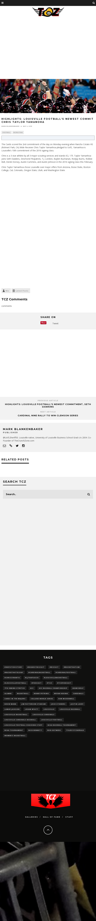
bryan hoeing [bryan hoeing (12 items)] (61, 693)
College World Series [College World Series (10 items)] (42, 699)
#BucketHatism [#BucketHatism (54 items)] (72, 667)
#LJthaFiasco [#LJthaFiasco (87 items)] (32, 678)
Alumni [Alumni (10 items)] (8, 693)
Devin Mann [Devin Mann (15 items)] (10, 704)
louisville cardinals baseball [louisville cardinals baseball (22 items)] (20, 720)
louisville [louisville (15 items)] (49, 709)
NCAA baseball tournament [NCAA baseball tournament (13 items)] (62, 725)
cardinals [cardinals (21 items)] (78, 693)
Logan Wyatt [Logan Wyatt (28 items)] (31, 709)
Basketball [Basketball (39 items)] (23, 693)
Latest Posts (22, 290)
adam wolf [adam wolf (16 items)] (78, 688)
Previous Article (48, 401)
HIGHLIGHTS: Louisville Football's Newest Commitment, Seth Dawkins (48, 405)
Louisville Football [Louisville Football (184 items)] (51, 720)
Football (7, 132)
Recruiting (18, 132)
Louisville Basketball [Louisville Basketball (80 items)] (16, 714)
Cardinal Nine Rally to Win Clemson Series (48, 415)
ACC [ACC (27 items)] (32, 688)
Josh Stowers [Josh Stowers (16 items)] (58, 704)
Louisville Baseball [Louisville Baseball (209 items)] (70, 709)
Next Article (48, 412)
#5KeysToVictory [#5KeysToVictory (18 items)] (13, 667)
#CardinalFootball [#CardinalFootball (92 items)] (66, 672)
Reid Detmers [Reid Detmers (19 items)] (54, 730)
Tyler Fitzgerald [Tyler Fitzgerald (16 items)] (75, 730)
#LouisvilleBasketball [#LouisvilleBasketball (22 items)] (55, 678)
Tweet (55, 323)
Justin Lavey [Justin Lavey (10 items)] (77, 704)
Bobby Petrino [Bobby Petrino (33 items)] (41, 693)
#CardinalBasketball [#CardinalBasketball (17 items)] (39, 672)
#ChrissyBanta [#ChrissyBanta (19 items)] (12, 678)
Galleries (31, 817)
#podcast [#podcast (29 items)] (37, 683)
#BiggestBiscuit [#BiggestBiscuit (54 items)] (35, 667)
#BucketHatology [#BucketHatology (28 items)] (14, 672)
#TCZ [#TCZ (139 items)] (49, 683)
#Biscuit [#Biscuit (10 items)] (54, 667)
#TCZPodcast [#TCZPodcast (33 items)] (64, 683)
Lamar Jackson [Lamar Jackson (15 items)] (12, 709)
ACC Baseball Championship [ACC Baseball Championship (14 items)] (53, 688)
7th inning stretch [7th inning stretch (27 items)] (15, 688)
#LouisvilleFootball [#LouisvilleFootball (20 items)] (15, 683)
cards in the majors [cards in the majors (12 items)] (15, 699)
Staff (69, 817)
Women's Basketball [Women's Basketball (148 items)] (15, 736)
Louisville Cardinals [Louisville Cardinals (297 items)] (43, 714)
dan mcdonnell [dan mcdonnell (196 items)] (66, 699)
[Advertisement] (27, 48)
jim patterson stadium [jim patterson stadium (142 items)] (34, 704)
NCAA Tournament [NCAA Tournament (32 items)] (14, 730)
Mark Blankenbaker (10, 126)
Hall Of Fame (51, 817)
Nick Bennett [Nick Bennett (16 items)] (35, 730)
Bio (7, 290)
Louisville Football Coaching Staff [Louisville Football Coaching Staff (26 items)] (23, 725)
